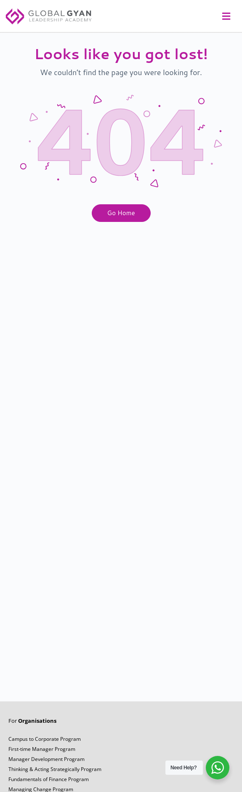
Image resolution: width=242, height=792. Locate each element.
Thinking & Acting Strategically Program (54, 773)
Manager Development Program (46, 763)
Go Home (121, 217)
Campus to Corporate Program (44, 743)
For (32, 725)
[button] (225, 16)
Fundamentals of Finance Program (48, 783)
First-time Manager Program (41, 753)
